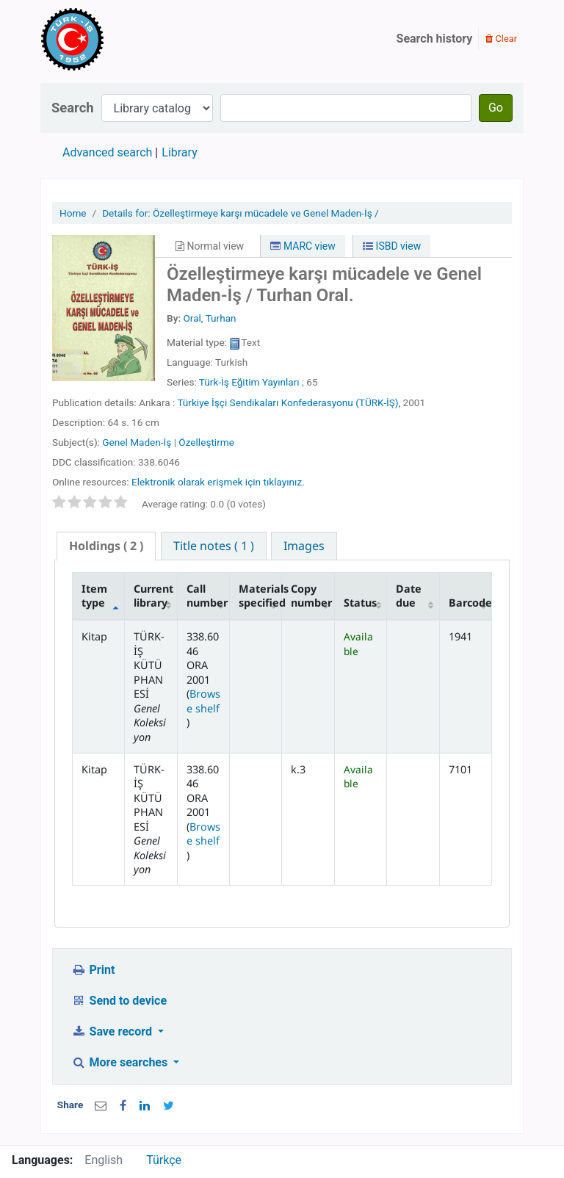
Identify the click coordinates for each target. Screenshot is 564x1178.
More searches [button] (120, 1062)
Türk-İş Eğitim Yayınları (249, 382)
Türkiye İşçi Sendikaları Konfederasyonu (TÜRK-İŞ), (288, 402)
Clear (501, 38)
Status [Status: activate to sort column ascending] (360, 603)
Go (495, 108)
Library (179, 152)
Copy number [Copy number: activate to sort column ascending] (311, 596)
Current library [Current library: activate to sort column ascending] (153, 596)
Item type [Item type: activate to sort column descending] (94, 596)
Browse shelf (203, 701)
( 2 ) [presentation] (106, 546)
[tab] (106, 546)
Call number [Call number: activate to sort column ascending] (207, 596)
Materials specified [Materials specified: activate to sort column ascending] (260, 596)
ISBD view (392, 246)
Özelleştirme (206, 442)
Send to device (119, 1001)
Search (72, 107)
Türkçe (163, 1160)
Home (73, 213)
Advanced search (107, 152)
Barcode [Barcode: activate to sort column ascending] (470, 603)
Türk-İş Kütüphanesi (114, 39)
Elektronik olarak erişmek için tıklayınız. (218, 482)
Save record (113, 1031)
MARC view (302, 246)
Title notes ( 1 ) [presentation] (213, 546)
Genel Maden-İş (136, 442)
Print (93, 970)
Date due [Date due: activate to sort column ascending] (409, 596)
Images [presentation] (304, 546)
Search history (435, 39)
